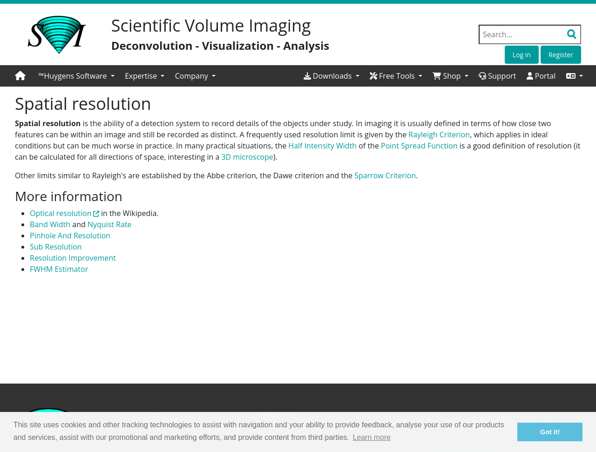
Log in (522, 54)
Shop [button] (447, 76)
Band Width (50, 224)
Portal (541, 76)
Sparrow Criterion (385, 175)
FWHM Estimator (59, 269)
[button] (574, 76)
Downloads (329, 76)
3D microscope (247, 157)
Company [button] (192, 76)
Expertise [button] (142, 76)
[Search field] (530, 34)
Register (561, 54)
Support (497, 76)
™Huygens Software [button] (73, 76)
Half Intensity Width (322, 146)
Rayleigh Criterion (439, 134)
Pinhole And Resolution (70, 235)
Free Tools (393, 76)
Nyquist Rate (110, 224)
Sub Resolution (56, 247)
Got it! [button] (550, 432)
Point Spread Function (419, 146)
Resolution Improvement (73, 258)
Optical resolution (61, 213)
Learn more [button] (371, 437)
